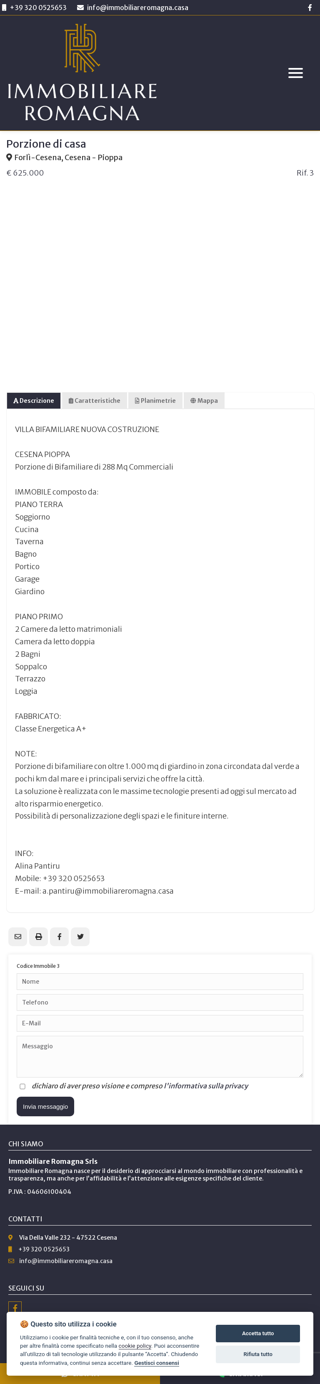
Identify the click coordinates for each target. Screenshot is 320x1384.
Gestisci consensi (156, 1362)
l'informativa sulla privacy (206, 1086)
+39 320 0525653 (38, 7)
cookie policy (135, 1345)
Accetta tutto (258, 1333)
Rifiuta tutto (258, 1354)
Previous (16, 263)
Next (303, 263)
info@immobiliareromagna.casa (132, 7)
